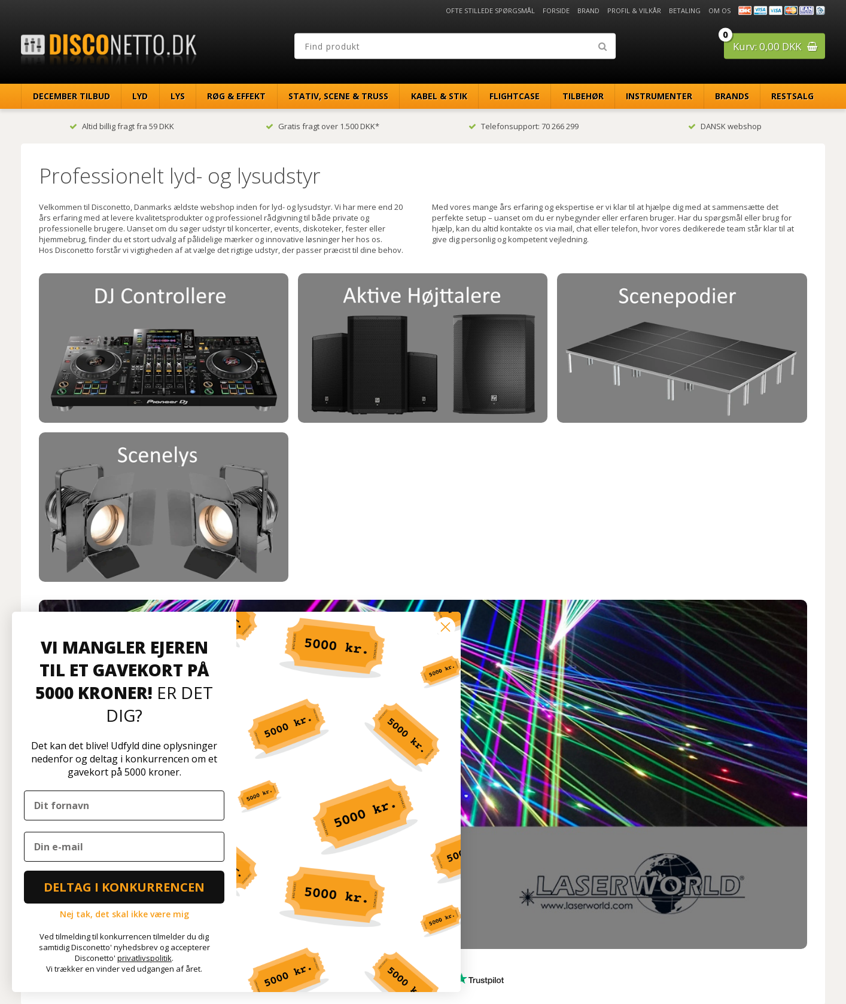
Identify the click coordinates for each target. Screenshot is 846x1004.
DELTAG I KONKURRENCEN (124, 887)
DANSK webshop (725, 126)
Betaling (685, 10)
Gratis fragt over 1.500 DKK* (322, 126)
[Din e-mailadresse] (520, 877)
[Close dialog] (445, 627)
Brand (588, 10)
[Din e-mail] (124, 847)
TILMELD (521, 903)
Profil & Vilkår (634, 10)
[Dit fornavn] (124, 805)
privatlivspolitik (144, 958)
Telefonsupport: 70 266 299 (523, 126)
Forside (556, 10)
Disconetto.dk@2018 (799, 970)
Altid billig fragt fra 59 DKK (121, 126)
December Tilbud (71, 96)
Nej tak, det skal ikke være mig (124, 914)
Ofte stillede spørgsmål (490, 10)
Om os (719, 10)
